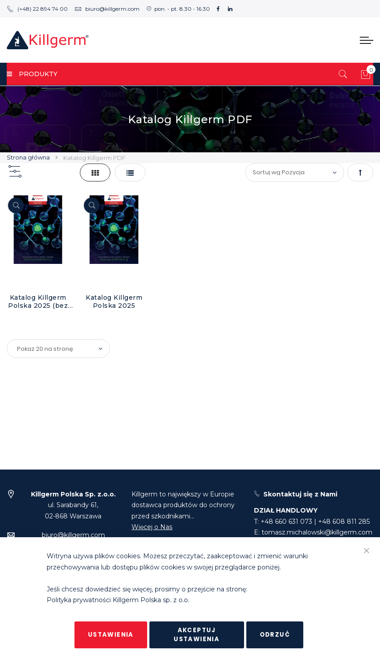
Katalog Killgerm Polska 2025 (114, 301)
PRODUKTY (32, 74)
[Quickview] (16, 205)
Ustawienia (111, 634)
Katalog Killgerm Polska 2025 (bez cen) (38, 301)
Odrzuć (275, 634)
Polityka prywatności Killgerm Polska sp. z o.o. (118, 600)
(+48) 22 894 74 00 (37, 8)
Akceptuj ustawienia (196, 634)
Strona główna (29, 157)
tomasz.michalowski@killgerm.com (317, 532)
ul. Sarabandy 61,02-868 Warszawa (73, 505)
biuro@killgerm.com (107, 8)
